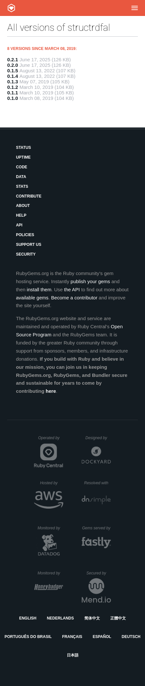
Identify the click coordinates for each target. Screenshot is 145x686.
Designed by (98, 438)
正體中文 (118, 618)
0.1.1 (12, 92)
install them (39, 289)
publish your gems (90, 281)
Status (23, 147)
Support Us (28, 244)
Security (26, 254)
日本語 (73, 655)
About (23, 205)
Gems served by (96, 528)
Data (21, 177)
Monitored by (51, 528)
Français (72, 636)
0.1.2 (12, 87)
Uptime (23, 157)
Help (21, 215)
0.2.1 (12, 59)
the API (72, 289)
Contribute (29, 196)
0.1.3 (12, 81)
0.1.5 (12, 70)
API (19, 225)
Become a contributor (74, 297)
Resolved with (97, 483)
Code (21, 167)
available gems (32, 297)
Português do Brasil (28, 636)
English (27, 618)
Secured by (98, 573)
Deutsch (131, 636)
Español (102, 636)
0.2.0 (12, 65)
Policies (25, 235)
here (51, 391)
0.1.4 (12, 76)
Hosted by (51, 483)
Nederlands (60, 618)
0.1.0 (12, 98)
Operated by (50, 440)
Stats (22, 186)
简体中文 (92, 618)
